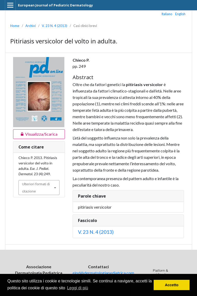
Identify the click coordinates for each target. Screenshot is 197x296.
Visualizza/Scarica (35, 134)
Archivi (30, 26)
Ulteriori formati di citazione (36, 187)
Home (14, 26)
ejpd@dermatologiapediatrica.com (103, 272)
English (180, 14)
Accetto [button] (172, 285)
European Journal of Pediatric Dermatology (55, 5)
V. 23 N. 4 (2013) (54, 26)
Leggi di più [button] (77, 288)
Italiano (167, 14)
